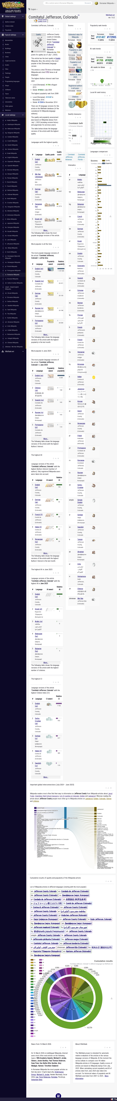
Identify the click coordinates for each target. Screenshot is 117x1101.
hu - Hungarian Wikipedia (12, 207)
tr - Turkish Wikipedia (11, 318)
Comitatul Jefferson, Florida (81, 157)
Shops (7, 85)
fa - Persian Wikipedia (11, 178)
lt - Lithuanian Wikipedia (12, 244)
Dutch (79, 411)
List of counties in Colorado (69, 796)
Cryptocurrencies (10, 61)
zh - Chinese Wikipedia (11, 342)
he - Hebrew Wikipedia (11, 194)
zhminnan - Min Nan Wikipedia (14, 347)
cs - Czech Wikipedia (11, 141)
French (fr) (39, 514)
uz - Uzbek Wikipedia (11, 330)
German (80, 229)
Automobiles (9, 40)
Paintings (8, 73)
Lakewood (92, 796)
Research (88, 3)
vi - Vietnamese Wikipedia (12, 334)
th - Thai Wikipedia (10, 314)
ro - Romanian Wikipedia (12, 274)
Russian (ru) (39, 308)
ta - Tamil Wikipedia (11, 309)
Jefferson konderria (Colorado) (76, 943)
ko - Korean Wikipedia (11, 235)
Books (7, 44)
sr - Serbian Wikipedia (11, 301)
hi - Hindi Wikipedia (10, 198)
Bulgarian (80, 204)
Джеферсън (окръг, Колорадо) (47, 923)
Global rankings (13, 16)
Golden (82, 796)
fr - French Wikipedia (11, 186)
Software (8, 89)
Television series (10, 98)
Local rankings (13, 115)
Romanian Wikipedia (105, 3)
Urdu (79, 564)
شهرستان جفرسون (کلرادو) (75, 927)
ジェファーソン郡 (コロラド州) (47, 903)
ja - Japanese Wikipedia (12, 223)
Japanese (80, 389)
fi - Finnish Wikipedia (11, 182)
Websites (8, 110)
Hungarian (80, 352)
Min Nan (80, 598)
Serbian (80, 515)
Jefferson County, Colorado (45, 891)
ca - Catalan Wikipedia (11, 137)
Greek (79, 241)
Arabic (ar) (39, 621)
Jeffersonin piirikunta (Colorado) (46, 939)
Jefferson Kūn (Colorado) (76, 947)
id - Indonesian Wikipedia (12, 215)
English (32, 9)
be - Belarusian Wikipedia (12, 128)
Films (6, 69)
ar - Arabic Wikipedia (11, 120)
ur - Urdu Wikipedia (11, 326)
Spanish (80, 278)
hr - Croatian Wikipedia (12, 202)
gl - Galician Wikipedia (11, 190)
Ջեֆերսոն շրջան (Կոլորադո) (49, 931)
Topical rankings (13, 35)
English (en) (39, 269)
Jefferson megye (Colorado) (76, 939)
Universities (8, 102)
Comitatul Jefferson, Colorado (53, 44)
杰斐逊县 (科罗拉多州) (76, 899)
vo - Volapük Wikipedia (12, 338)
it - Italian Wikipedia (11, 219)
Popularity (8, 30)
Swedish (80, 527)
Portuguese (81, 448)
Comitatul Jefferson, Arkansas (69, 157)
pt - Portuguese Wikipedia (13, 270)
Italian (79, 377)
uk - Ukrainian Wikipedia (12, 322)
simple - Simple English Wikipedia (12, 288)
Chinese (80, 589)
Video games (9, 106)
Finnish (79, 327)
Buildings (8, 48)
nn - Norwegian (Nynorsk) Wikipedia (12, 257)
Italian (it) (38, 527)
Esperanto (81, 266)
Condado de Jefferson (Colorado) (75, 891)
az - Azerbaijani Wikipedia (12, 124)
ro (78, 15)
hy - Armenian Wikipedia (12, 211)
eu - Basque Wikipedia (11, 174)
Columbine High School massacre (47, 796)
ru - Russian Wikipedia (11, 279)
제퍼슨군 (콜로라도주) (101, 947)
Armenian (80, 364)
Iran (37, 1077)
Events (7, 65)
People (7, 77)
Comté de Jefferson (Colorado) (79, 903)
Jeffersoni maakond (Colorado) (46, 927)
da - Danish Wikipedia (11, 145)
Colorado (102, 799)
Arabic (79, 179)
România (54, 1077)
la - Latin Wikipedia (10, 240)
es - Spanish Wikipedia (11, 165)
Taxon (7, 94)
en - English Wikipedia (11, 157)
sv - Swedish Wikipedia (12, 305)
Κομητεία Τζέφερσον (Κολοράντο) (47, 951)
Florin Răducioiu (44, 1077)
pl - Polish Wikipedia (11, 266)
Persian (80, 315)
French (79, 340)
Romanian (80, 460)
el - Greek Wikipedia (11, 153)
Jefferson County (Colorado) (46, 895)
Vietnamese (81, 576)
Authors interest (10, 22)
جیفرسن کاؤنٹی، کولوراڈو (44, 947)
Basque (80, 303)
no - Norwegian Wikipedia (12, 262)
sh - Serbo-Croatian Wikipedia (14, 283)
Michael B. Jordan (43, 1074)
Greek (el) (38, 219)
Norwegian (81, 423)
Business (8, 52)
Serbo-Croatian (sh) (38, 721)
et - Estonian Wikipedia (12, 170)
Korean (79, 401)
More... (45, 230)
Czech (79, 216)
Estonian (80, 290)
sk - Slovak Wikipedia (11, 293)
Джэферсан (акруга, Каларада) (47, 955)
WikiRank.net (13, 351)
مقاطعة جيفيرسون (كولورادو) (73, 911)
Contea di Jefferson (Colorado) (46, 907)
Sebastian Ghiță (36, 1080)
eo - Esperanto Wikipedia (12, 161)
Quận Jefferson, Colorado (100, 919)
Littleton (36, 801)
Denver (109, 799)
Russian (80, 473)
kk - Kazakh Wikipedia (11, 231)
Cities (7, 57)
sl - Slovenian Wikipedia (12, 297)
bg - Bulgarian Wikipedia (12, 133)
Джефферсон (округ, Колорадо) (75, 895)
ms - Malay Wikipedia (11, 248)
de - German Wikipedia (11, 149)
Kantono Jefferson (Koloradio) (78, 951)
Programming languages (12, 81)
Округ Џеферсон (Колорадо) (46, 919)
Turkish (79, 539)
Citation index (9, 26)
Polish (79, 436)
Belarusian (81, 192)
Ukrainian (80, 552)
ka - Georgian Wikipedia (12, 227)
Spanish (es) (39, 281)
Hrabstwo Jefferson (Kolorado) (74, 915)
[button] (53, 29)
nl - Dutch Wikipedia (11, 252)
